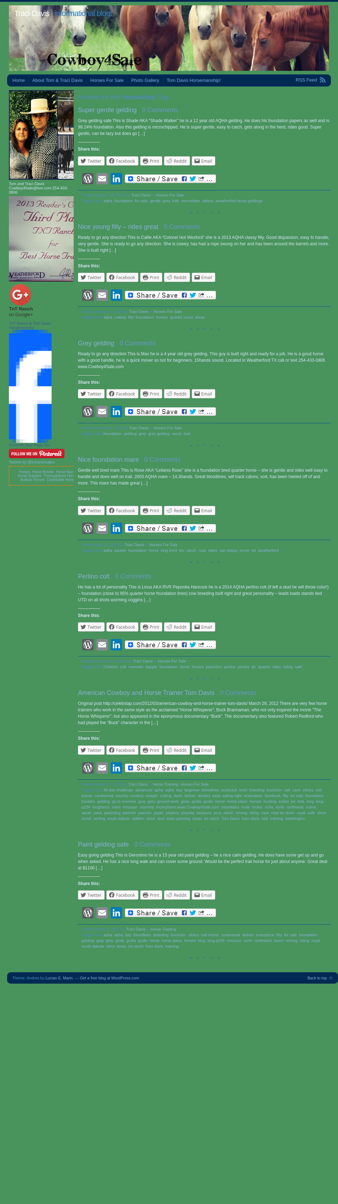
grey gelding (159, 433)
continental (104, 796)
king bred (169, 550)
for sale (296, 796)
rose (202, 550)
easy (216, 796)
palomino (214, 667)
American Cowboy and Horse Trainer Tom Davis (146, 692)
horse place (237, 801)
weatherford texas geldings (239, 201)
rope (265, 813)
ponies (243, 667)
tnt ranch (211, 818)
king (310, 801)
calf (287, 790)
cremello (135, 667)
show (321, 813)
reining (241, 813)
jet (293, 801)
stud (160, 818)
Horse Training (166, 784)
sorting (99, 818)
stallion (138, 818)
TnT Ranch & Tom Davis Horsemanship (30, 325)
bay (179, 790)
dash (178, 796)
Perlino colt (94, 576)
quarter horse (181, 317)
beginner (191, 790)
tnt (254, 550)
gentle (155, 201)
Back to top (317, 978)
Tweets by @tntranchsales (32, 462)
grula (185, 801)
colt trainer (210, 935)
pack (98, 813)
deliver (190, 796)
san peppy (228, 550)
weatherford (268, 550)
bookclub (229, 790)
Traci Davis (31, 13)
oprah (86, 813)
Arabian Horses (32, 480)
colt (123, 667)
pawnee (145, 813)
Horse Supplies (29, 476)
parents (129, 813)
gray (142, 801)
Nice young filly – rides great (118, 226)
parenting (112, 813)
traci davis (251, 818)
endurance (253, 796)
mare (116, 807)
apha (158, 790)
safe (298, 667)
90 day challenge (118, 790)
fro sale (141, 201)
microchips (190, 201)
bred (243, 790)
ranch (177, 433)
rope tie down (283, 813)
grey (166, 201)
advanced (143, 790)
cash (296, 790)
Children (111, 667)
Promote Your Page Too (29, 445)
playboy (172, 813)
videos (207, 201)
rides (277, 667)
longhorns (101, 807)
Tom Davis (230, 818)
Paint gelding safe (103, 844)
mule (246, 807)
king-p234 (216, 940)
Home (18, 80)
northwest (294, 807)
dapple (151, 667)
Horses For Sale (107, 80)
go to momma (124, 801)
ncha (269, 807)
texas (200, 317)
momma (146, 807)
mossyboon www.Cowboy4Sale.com (187, 807)
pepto (159, 813)
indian (284, 801)
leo (181, 550)
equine (120, 550)
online (311, 807)
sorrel (244, 550)
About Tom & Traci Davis (57, 80)
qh (254, 667)
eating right (232, 796)
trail (187, 433)
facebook (273, 796)
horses (162, 317)
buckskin (274, 790)
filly (130, 317)
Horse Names (67, 472)
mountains (230, 807)
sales (212, 550)
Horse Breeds (43, 472)
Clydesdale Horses (61, 480)
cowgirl (152, 796)
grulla (196, 801)
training (276, 818)
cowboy (137, 796)
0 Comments (160, 110)
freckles (88, 801)
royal (301, 813)
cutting (120, 317)
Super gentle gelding (107, 110)
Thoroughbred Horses (61, 476)
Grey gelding (96, 343)
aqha (108, 201)
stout (150, 818)
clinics (308, 790)
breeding (257, 790)
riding (288, 667)
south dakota (118, 818)
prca (217, 813)
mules (257, 807)
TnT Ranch (21, 309)
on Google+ (21, 314)
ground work (168, 801)
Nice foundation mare (108, 459)
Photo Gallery (145, 80)
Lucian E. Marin (59, 978)
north (279, 807)
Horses (24, 472)
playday (187, 813)
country (122, 796)
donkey (204, 796)
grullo (208, 801)
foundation (123, 201)
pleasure (203, 813)
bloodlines (211, 790)
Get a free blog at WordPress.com (109, 978)
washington (295, 818)
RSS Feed (306, 80)
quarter (264, 667)
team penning (178, 818)
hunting (270, 801)
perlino (230, 667)
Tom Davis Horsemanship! (194, 80)
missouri (130, 807)
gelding (130, 433)
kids (175, 201)
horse (154, 550)
